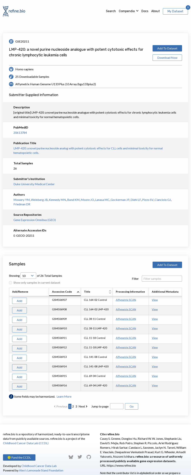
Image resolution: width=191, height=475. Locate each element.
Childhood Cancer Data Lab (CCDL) (25, 443)
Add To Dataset (167, 48)
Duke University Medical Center (34, 184)
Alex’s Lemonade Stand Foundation (41, 470)
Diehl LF (136, 199)
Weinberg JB (39, 199)
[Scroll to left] (8, 339)
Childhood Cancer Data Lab (39, 466)
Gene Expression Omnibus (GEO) (34, 220)
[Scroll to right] (183, 339)
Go (132, 406)
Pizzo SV (148, 199)
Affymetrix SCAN (126, 299)
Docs (144, 11)
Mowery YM (21, 199)
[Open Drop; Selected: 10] (28, 275)
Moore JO (87, 199)
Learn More (64, 396)
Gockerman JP (120, 199)
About (155, 11)
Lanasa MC (102, 199)
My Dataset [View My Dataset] (175, 11)
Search (111, 11)
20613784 (20, 132)
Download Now (167, 57)
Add (19, 300)
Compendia (127, 11)
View (155, 299)
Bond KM (73, 199)
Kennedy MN (57, 199)
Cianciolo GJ (163, 199)
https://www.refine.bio (121, 465)
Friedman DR (21, 204)
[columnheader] (65, 292)
